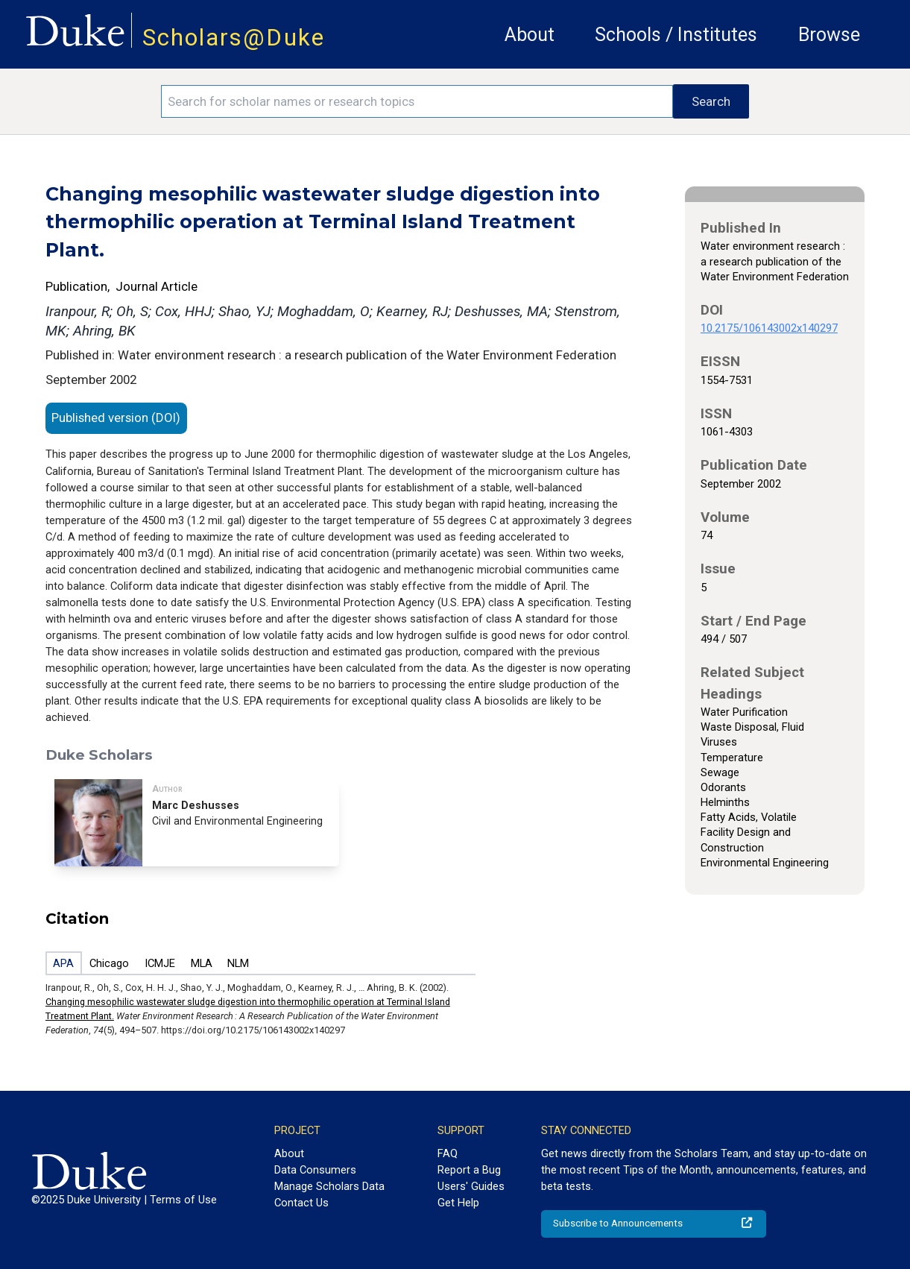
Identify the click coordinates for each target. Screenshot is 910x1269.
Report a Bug (469, 1170)
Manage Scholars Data (329, 1186)
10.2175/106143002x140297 (769, 328)
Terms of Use (183, 1199)
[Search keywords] (417, 101)
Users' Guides (471, 1186)
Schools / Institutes (676, 34)
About (529, 34)
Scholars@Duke (233, 37)
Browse (829, 34)
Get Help (458, 1202)
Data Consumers (315, 1170)
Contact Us (301, 1202)
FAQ (447, 1153)
